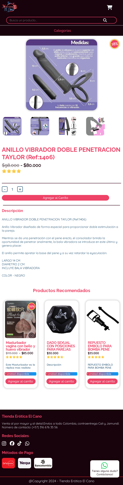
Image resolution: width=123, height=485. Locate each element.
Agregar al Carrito (55, 198)
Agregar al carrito (20, 381)
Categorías (62, 31)
